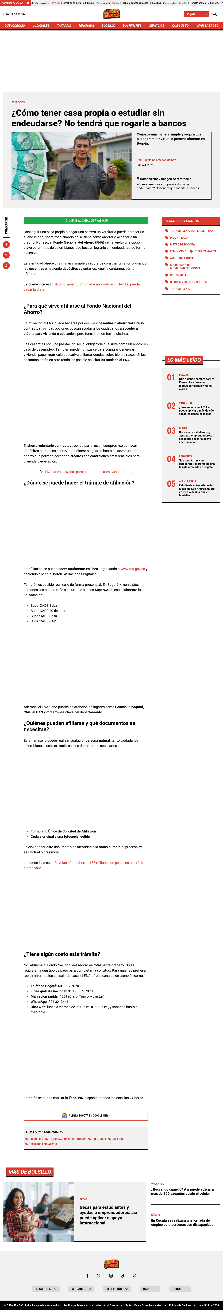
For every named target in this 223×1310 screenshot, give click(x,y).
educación (34, 1139)
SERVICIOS (156, 25)
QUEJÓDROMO (15, 25)
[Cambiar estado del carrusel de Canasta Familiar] (28, 3)
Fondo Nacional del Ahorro (66, 1139)
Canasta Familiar (12, 3)
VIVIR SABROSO (207, 25)
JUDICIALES (41, 25)
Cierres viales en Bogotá (188, 282)
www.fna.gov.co (133, 569)
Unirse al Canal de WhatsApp (86, 220)
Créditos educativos (41, 1144)
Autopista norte (182, 258)
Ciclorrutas (179, 275)
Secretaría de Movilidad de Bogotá (185, 266)
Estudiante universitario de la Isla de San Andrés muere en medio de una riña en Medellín (197, 490)
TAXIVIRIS (64, 25)
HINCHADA (86, 25)
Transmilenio (180, 289)
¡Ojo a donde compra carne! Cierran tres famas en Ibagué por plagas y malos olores (196, 384)
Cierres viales (205, 251)
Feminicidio (178, 251)
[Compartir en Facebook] (6, 244)
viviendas (116, 1139)
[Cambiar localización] (196, 14)
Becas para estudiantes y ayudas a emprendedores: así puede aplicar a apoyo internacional (195, 437)
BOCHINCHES (132, 25)
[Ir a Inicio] (111, 14)
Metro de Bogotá (182, 244)
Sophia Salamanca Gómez (159, 160)
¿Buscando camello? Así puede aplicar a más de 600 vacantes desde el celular (196, 411)
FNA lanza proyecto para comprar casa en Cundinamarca (89, 472)
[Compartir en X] (6, 255)
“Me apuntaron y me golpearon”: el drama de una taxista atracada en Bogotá (197, 464)
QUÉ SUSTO (180, 25)
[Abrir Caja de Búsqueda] (215, 14)
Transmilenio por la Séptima (191, 230)
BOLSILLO (108, 25)
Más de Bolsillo (30, 1294)
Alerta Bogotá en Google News (86, 1116)
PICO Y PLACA (179, 237)
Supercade (97, 1139)
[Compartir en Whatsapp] (6, 265)
